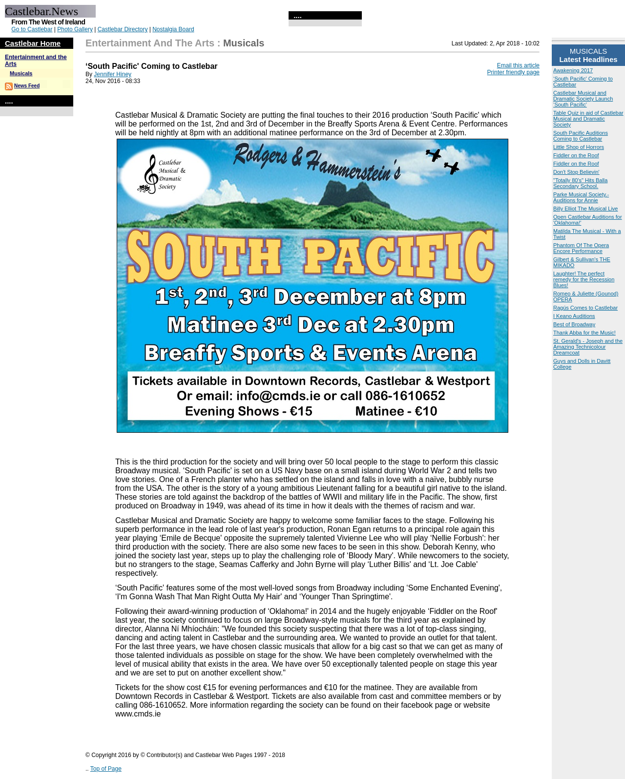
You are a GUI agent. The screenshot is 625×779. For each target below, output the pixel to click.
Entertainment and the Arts (149, 43)
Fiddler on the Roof (576, 155)
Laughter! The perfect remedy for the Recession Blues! (583, 279)
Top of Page (106, 768)
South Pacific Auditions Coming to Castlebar (580, 136)
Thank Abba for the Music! (584, 333)
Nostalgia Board (173, 29)
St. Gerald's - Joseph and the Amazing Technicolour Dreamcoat (588, 347)
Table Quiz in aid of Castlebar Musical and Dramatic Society (588, 118)
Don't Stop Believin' (576, 172)
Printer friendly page (513, 72)
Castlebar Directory (123, 29)
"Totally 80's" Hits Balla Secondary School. (580, 183)
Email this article (518, 65)
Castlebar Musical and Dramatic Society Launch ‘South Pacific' (583, 98)
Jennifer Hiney (112, 74)
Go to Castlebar (31, 29)
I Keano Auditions (574, 316)
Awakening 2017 (573, 70)
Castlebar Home (33, 43)
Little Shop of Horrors (578, 147)
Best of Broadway (574, 324)
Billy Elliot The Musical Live (585, 208)
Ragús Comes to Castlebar (585, 308)
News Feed (27, 85)
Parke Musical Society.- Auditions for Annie (581, 197)
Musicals (21, 73)
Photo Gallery (75, 29)
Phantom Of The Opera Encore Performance (581, 248)
